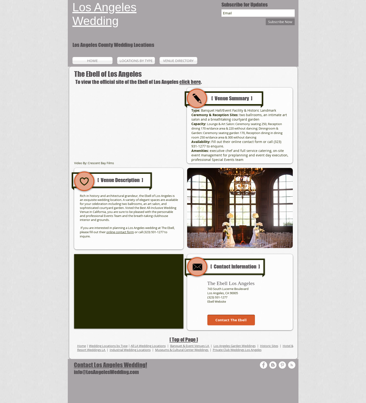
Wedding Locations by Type (108, 346)
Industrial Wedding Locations (130, 350)
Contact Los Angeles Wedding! (110, 364)
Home (81, 346)
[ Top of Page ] (183, 339)
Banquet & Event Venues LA (190, 346)
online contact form (120, 232)
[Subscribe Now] (280, 21)
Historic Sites (269, 346)
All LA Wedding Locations (148, 346)
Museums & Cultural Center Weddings (182, 350)
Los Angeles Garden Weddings (234, 346)
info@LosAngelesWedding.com (106, 372)
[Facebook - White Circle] (263, 365)
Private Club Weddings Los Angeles (237, 350)
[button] (240, 208)
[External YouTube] (128, 124)
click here (190, 82)
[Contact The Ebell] (231, 320)
